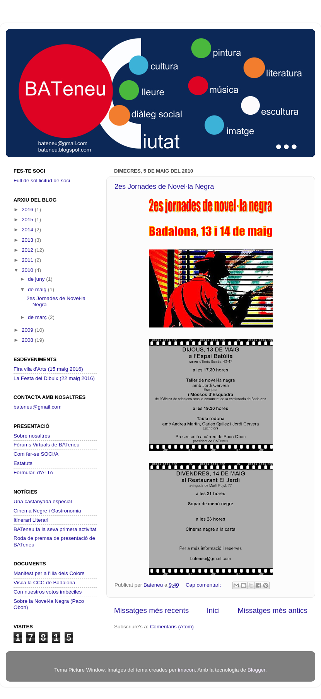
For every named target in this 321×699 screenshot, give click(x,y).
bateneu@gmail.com (37, 407)
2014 (28, 229)
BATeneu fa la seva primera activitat (55, 529)
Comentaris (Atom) (172, 626)
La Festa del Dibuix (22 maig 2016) (54, 378)
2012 (28, 250)
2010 (28, 270)
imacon (186, 670)
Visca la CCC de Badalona (44, 582)
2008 (28, 340)
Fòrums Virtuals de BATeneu (47, 445)
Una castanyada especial (43, 501)
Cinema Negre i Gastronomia (47, 511)
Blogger (256, 670)
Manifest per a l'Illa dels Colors (49, 573)
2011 (28, 260)
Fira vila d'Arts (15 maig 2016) (48, 369)
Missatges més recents (151, 610)
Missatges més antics (272, 610)
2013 (28, 240)
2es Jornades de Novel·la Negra (164, 186)
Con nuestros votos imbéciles (48, 592)
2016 (28, 209)
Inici (213, 610)
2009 (28, 330)
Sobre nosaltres (32, 436)
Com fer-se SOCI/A (36, 454)
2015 (28, 219)
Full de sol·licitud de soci (42, 180)
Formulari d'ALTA (33, 472)
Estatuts (23, 463)
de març (38, 317)
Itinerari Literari (31, 520)
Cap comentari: (204, 585)
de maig (38, 289)
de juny (37, 279)
